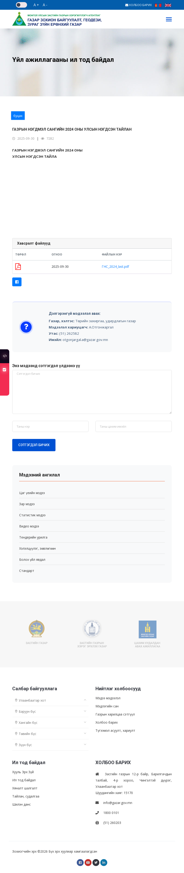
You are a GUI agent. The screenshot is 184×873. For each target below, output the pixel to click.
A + (36, 4)
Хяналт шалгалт (24, 788)
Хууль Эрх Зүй (23, 772)
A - (45, 4)
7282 (47, 138)
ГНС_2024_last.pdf (115, 266)
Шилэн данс (21, 804)
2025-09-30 (23, 138)
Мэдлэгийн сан (107, 706)
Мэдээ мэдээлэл (107, 698)
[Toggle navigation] (169, 19)
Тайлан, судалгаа (25, 796)
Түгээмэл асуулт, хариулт (115, 730)
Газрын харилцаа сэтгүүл (115, 714)
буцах (17, 115)
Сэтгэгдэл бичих (33, 445)
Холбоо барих (106, 722)
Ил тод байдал (24, 780)
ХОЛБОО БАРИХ (138, 5)
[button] (16, 281)
